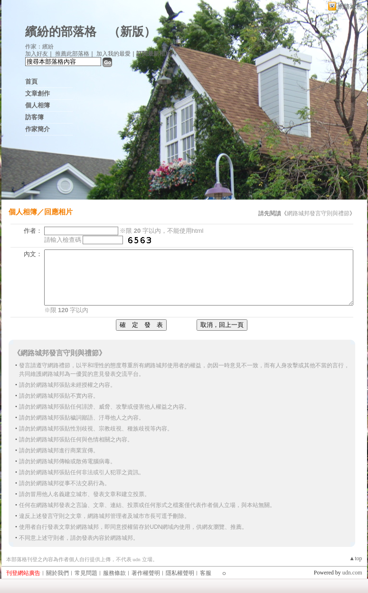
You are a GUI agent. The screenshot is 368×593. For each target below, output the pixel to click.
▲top (355, 558)
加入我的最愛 (113, 53)
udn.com (352, 572)
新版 (132, 31)
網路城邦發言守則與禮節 (318, 213)
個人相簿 (37, 105)
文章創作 (37, 93)
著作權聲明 (146, 573)
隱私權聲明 (180, 573)
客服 (205, 573)
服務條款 (114, 573)
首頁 (31, 81)
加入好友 (36, 53)
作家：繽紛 (39, 46)
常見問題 (86, 573)
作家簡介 (37, 129)
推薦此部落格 (72, 53)
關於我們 (57, 573)
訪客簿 (34, 117)
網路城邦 (350, 6)
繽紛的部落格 (60, 31)
